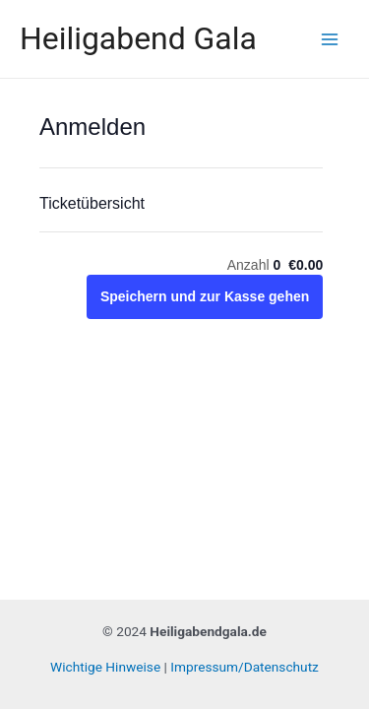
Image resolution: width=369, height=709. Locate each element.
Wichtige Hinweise (105, 667)
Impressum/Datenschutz (244, 667)
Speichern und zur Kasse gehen (204, 296)
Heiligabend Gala (138, 38)
